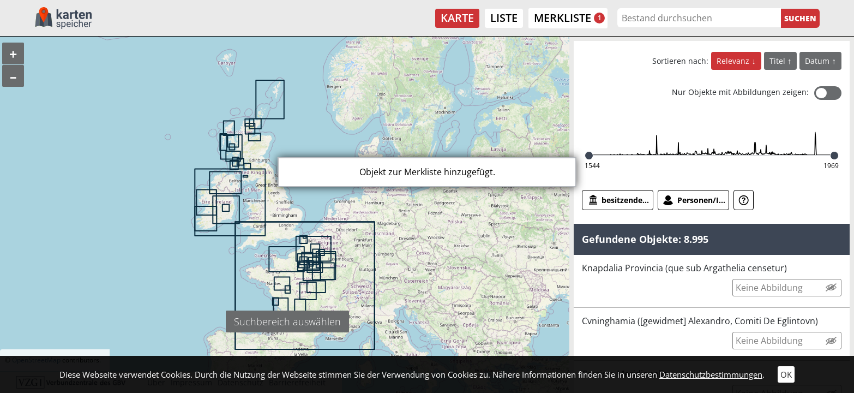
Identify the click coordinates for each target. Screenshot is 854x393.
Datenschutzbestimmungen (710, 374)
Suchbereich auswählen (287, 321)
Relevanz (734, 61)
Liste (504, 17)
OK (786, 374)
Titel (778, 61)
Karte (457, 17)
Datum (818, 61)
